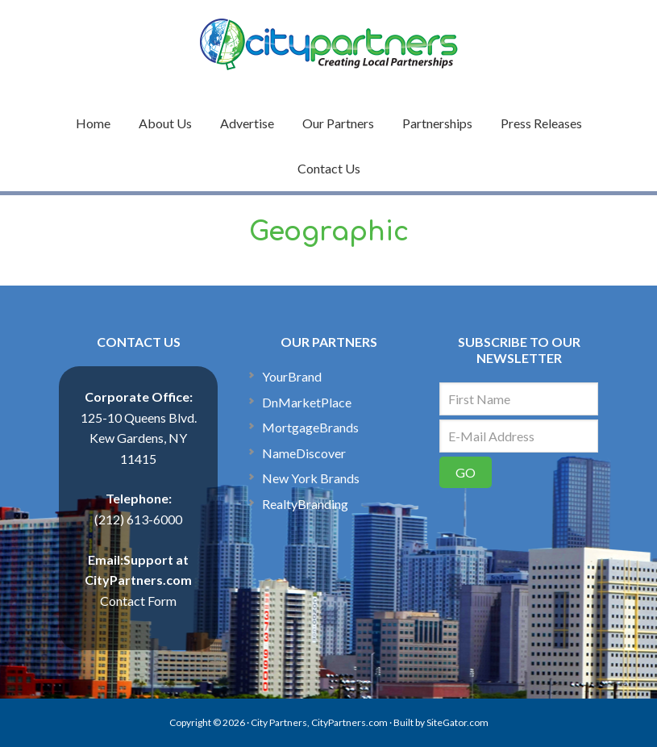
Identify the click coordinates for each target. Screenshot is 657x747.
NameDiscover (304, 453)
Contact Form (138, 600)
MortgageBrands (310, 427)
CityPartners (329, 44)
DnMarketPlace (306, 402)
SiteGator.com (457, 722)
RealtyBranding (305, 503)
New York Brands (311, 478)
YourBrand (292, 376)
